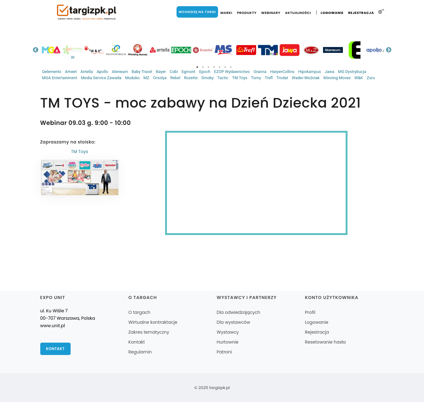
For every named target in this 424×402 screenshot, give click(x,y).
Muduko (132, 77)
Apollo (102, 71)
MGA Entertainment (59, 77)
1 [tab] (197, 67)
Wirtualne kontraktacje (153, 322)
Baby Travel (142, 71)
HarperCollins (282, 71)
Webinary (270, 12)
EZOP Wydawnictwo (232, 71)
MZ (146, 77)
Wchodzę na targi (197, 11)
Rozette (191, 77)
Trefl (269, 77)
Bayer (161, 71)
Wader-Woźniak (306, 77)
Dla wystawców (233, 322)
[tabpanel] (51, 49)
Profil (310, 312)
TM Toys (239, 77)
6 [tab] (225, 67)
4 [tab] (214, 67)
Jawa (329, 71)
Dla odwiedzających (238, 312)
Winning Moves (337, 77)
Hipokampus (309, 71)
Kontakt (55, 348)
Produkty (246, 12)
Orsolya (160, 77)
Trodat (282, 77)
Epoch (204, 71)
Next (389, 50)
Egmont (188, 71)
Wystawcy (227, 332)
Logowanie (332, 12)
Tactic (222, 77)
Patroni (224, 352)
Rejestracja (361, 12)
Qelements (51, 71)
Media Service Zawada (101, 77)
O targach (140, 312)
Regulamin (140, 352)
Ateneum (120, 71)
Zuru (371, 77)
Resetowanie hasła (325, 342)
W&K (358, 77)
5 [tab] (219, 67)
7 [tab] (231, 67)
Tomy (256, 77)
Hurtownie (227, 342)
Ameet (71, 71)
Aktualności (298, 12)
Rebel (175, 77)
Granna (260, 71)
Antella (87, 71)
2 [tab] (203, 67)
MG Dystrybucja (352, 71)
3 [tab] (208, 67)
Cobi (174, 71)
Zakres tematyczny (149, 332)
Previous (36, 50)
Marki (226, 12)
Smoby (207, 77)
